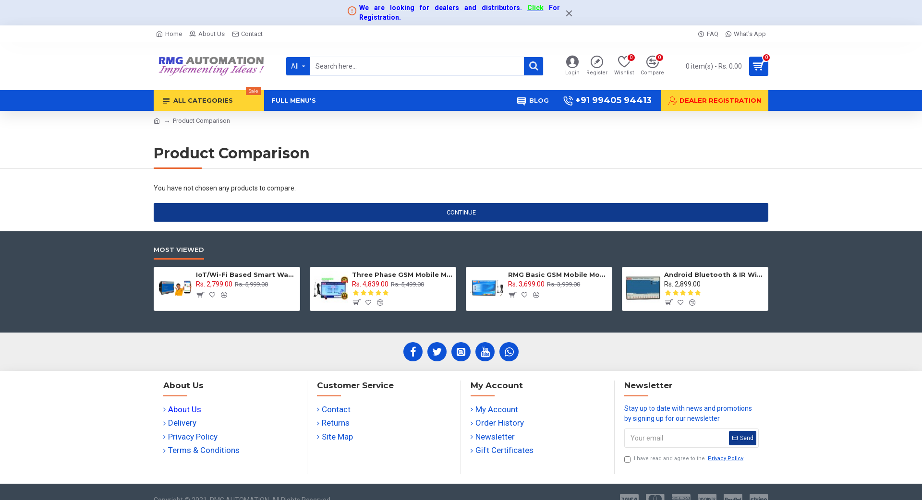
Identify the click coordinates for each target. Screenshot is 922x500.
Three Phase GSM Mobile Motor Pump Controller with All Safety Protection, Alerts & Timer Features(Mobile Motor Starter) (402, 274)
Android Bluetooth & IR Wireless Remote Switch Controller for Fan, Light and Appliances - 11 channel (714, 274)
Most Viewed (179, 249)
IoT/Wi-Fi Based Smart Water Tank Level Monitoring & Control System (246, 274)
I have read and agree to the (684, 459)
